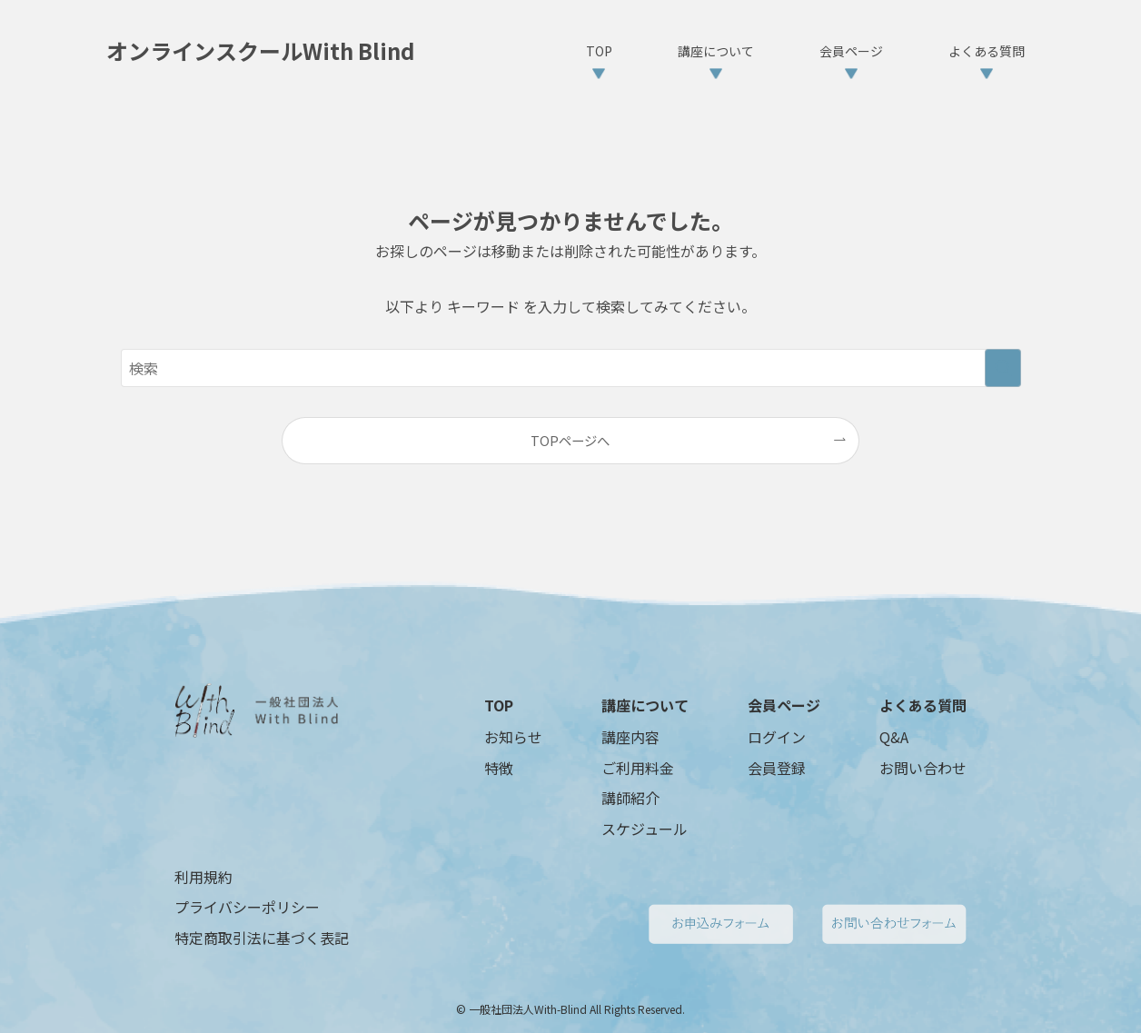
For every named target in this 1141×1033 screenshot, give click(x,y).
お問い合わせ (923, 768)
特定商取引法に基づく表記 (261, 938)
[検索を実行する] (1003, 368)
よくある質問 (923, 705)
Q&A (893, 737)
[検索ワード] (571, 368)
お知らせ (513, 737)
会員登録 (777, 768)
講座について (645, 705)
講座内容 (630, 737)
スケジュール (644, 828)
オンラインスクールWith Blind (260, 51)
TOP (498, 705)
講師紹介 (630, 798)
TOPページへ (570, 440)
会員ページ (784, 705)
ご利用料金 (637, 768)
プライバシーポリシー (247, 907)
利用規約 (203, 877)
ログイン (777, 737)
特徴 (498, 768)
